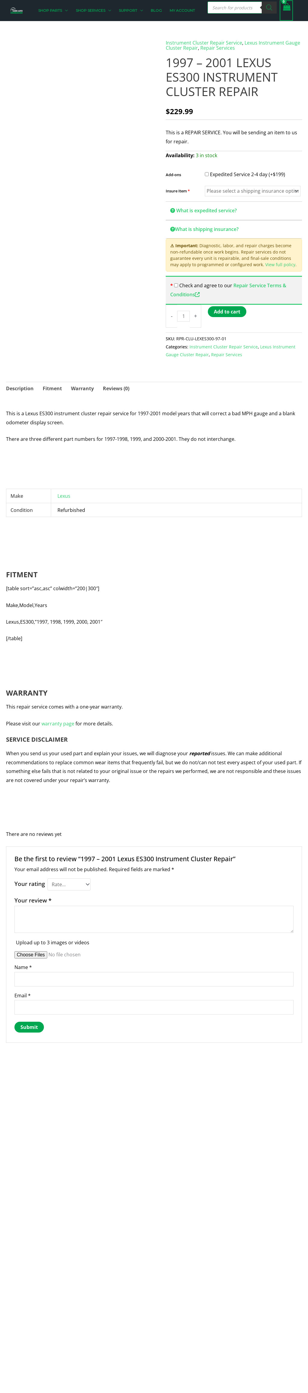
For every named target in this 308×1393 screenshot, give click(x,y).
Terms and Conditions (110, 1334)
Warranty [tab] (82, 388)
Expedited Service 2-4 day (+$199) (245, 173)
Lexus (63, 495)
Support (94, 1342)
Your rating (29, 883)
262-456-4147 (19, 1325)
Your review (32, 900)
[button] (67, 10)
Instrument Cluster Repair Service (204, 42)
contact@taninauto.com (31, 1316)
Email (22, 995)
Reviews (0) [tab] (116, 388)
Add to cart (227, 311)
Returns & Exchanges (109, 1325)
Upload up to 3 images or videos (52, 942)
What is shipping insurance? (204, 228)
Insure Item (178, 190)
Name (23, 966)
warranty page (58, 723)
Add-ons (173, 174)
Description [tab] (20, 388)
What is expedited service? (203, 210)
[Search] (269, 8)
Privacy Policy (100, 1316)
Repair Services (217, 47)
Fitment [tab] (52, 388)
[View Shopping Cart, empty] (286, 10)
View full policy (280, 264)
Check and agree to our (205, 285)
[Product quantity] (183, 315)
